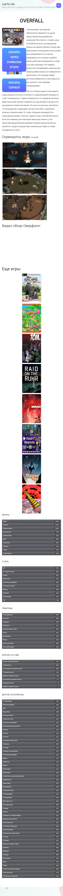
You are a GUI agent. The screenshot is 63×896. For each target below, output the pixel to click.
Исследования (31, 805)
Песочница (31, 858)
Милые (31, 589)
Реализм (31, 593)
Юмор (31, 640)
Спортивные (31, 553)
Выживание (31, 636)
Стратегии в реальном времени (31, 776)
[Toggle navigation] (58, 5)
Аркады (31, 808)
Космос (31, 733)
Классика (31, 744)
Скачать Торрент (14, 85)
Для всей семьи (31, 643)
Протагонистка (31, 823)
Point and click (31, 873)
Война (31, 758)
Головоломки (31, 798)
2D (31, 568)
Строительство (31, 719)
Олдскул (31, 855)
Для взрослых (31, 801)
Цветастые (31, 579)
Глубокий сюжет (31, 790)
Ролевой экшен (31, 715)
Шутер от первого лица (31, 844)
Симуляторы (31, 536)
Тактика (31, 837)
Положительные (31, 672)
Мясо (31, 862)
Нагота (31, 812)
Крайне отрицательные (31, 687)
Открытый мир (31, 830)
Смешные (31, 626)
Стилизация (31, 597)
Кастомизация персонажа (31, 726)
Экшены (31, 525)
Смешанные (31, 665)
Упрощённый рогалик (31, 740)
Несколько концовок (31, 723)
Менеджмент (31, 787)
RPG (31, 539)
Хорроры (31, 622)
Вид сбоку (31, 712)
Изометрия (31, 773)
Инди (31, 521)
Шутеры (31, 546)
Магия (31, 765)
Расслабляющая (31, 647)
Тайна (31, 865)
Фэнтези (31, 618)
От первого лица (31, 572)
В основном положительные (31, 669)
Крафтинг (31, 762)
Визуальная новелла (31, 819)
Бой (31, 708)
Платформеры (31, 794)
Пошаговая (31, 769)
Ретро (31, 633)
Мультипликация (31, 705)
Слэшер (31, 748)
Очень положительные (31, 662)
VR (31, 600)
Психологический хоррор (31, 869)
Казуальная (31, 532)
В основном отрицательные (31, 679)
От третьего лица (31, 586)
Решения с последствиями (31, 815)
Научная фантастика (31, 629)
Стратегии (31, 543)
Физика (31, 730)
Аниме (31, 575)
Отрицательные (31, 683)
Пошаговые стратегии (31, 876)
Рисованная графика (31, 755)
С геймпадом (31, 701)
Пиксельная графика (31, 582)
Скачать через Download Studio (14, 60)
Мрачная (31, 851)
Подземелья (31, 780)
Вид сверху (31, 783)
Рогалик (31, 737)
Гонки (31, 550)
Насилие (31, 848)
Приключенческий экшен (31, 833)
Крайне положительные (31, 676)
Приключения (31, 528)
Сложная (31, 840)
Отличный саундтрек (31, 826)
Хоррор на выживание (31, 751)
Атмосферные (31, 615)
